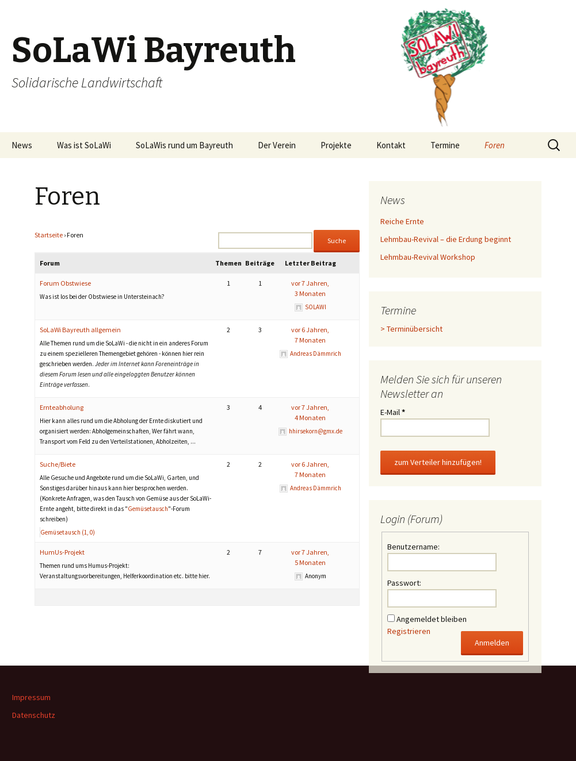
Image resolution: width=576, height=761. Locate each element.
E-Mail (392, 412)
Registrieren (408, 631)
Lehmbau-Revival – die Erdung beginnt (445, 239)
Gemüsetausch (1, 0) (67, 532)
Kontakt (391, 145)
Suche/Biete (57, 464)
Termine (445, 145)
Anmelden (492, 642)
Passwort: (404, 583)
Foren (495, 145)
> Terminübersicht (411, 329)
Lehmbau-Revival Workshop (427, 257)
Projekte (336, 145)
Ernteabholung (61, 407)
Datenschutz (33, 715)
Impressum (31, 697)
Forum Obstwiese (65, 283)
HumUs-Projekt (62, 552)
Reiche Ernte (402, 221)
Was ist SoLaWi (84, 145)
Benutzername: (413, 546)
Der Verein (277, 145)
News (22, 145)
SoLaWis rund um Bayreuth (184, 145)
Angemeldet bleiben (431, 619)
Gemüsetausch (148, 509)
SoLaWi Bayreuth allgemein (80, 329)
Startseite (49, 234)
